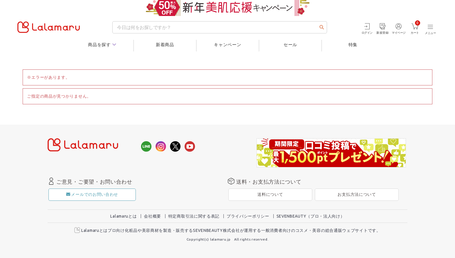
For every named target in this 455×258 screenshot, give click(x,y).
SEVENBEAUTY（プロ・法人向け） (311, 216)
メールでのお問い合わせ (92, 194)
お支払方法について (356, 194)
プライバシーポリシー (248, 216)
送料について (270, 194)
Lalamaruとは (123, 216)
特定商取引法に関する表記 (193, 216)
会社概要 (152, 216)
